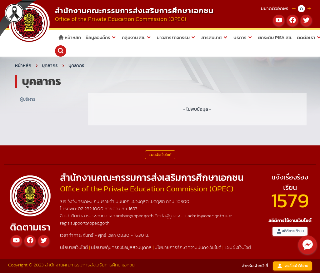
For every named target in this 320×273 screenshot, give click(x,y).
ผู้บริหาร (28, 99)
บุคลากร (50, 65)
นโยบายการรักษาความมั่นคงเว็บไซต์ (188, 247)
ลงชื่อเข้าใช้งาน (292, 266)
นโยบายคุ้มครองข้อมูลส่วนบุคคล (121, 247)
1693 (133, 208)
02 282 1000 (91, 208)
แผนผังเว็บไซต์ (237, 247)
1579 (290, 200)
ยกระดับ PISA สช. (275, 37)
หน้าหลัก (69, 37)
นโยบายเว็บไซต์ (74, 247)
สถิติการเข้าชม (290, 231)
